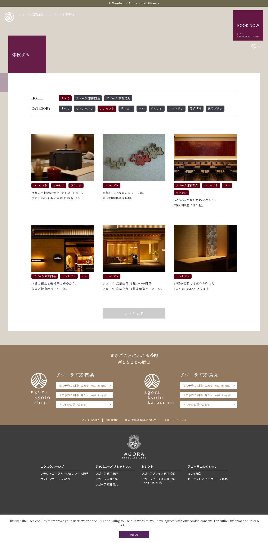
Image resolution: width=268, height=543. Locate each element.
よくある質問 (90, 420)
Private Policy (141, 525)
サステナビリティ (175, 420)
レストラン (176, 108)
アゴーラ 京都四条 (31, 14)
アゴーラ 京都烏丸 (62, 14)
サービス (126, 108)
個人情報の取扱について (141, 420)
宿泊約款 (112, 420)
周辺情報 (195, 108)
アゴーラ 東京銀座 (106, 473)
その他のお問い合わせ (72, 405)
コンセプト (107, 108)
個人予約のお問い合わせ (83, 385)
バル (141, 108)
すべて (65, 98)
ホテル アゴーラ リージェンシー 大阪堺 (64, 473)
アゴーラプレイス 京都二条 (161, 480)
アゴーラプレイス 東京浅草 (158, 473)
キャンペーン (84, 108)
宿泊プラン (215, 108)
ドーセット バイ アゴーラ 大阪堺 (208, 479)
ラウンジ (156, 108)
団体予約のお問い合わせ (83, 395)
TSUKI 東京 (194, 473)
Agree (134, 534)
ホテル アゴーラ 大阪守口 (56, 479)
